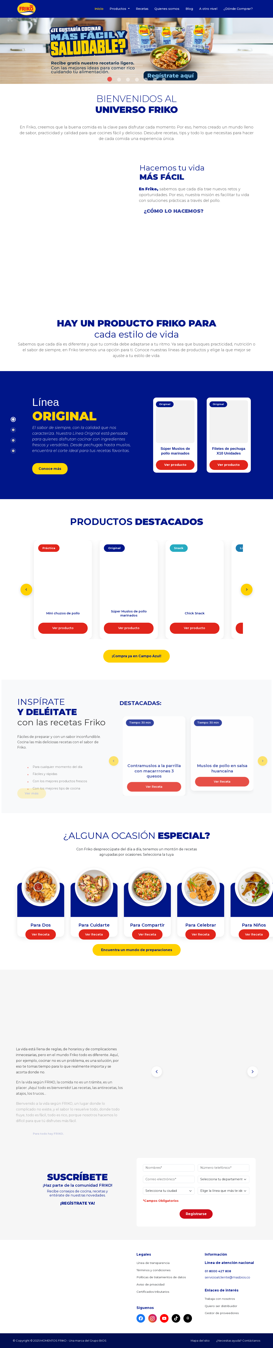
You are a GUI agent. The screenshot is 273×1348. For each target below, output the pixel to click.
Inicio (99, 9)
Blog (189, 9)
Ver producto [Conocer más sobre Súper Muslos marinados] (175, 465)
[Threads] (187, 1318)
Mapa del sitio (200, 1340)
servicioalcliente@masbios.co (227, 1277)
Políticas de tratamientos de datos (161, 1277)
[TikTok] (176, 1318)
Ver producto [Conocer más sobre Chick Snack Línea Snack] (194, 628)
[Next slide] (247, 589)
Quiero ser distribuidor (221, 1306)
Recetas (142, 9)
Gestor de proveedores (222, 1313)
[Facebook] (140, 1318)
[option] (136, 51)
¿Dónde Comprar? (238, 9)
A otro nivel (208, 9)
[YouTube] (164, 1318)
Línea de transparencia (153, 1263)
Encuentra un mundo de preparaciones (136, 950)
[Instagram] (152, 1318)
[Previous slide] (26, 589)
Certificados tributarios (152, 1291)
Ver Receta (40, 936)
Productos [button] (118, 9)
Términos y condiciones (153, 1270)
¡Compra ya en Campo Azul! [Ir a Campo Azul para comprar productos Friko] (136, 656)
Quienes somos (166, 9)
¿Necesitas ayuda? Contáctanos (238, 1340)
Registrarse (196, 1207)
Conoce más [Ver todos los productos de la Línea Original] (50, 469)
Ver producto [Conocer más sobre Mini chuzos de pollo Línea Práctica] (63, 628)
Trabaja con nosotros (220, 1298)
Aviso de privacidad (150, 1284)
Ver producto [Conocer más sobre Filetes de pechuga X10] (229, 465)
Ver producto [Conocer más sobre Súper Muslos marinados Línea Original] (128, 628)
